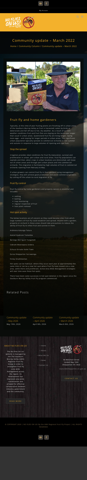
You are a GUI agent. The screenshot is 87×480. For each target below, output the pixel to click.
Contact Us (43, 365)
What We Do (43, 355)
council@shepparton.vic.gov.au (72, 369)
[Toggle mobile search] (78, 16)
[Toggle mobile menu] (82, 16)
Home (43, 346)
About (43, 350)
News (43, 360)
